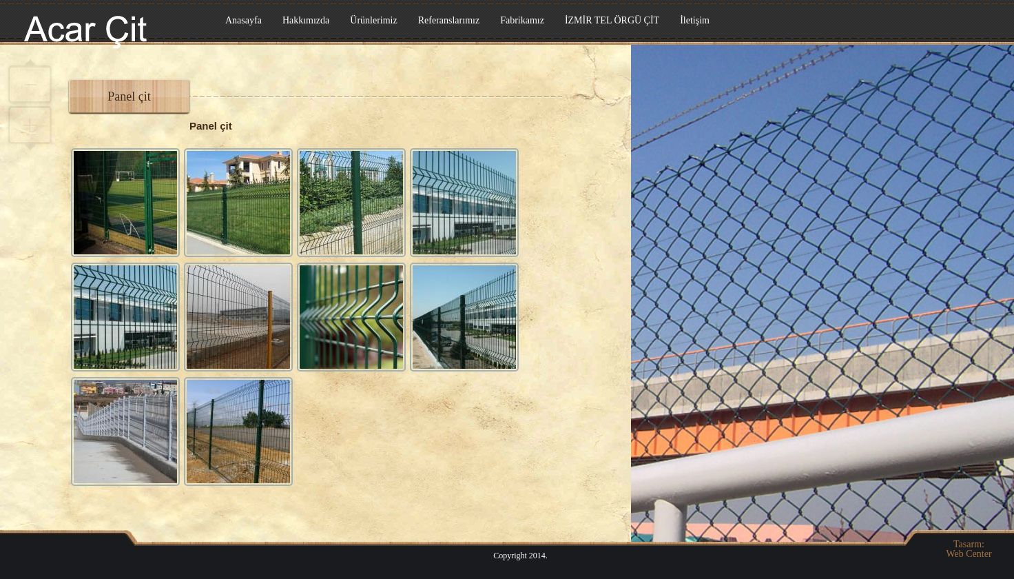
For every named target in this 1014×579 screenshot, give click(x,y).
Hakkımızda (305, 21)
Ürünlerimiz (373, 21)
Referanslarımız (448, 21)
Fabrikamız (522, 21)
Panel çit (128, 96)
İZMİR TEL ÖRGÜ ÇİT (612, 21)
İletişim (695, 21)
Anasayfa (243, 21)
